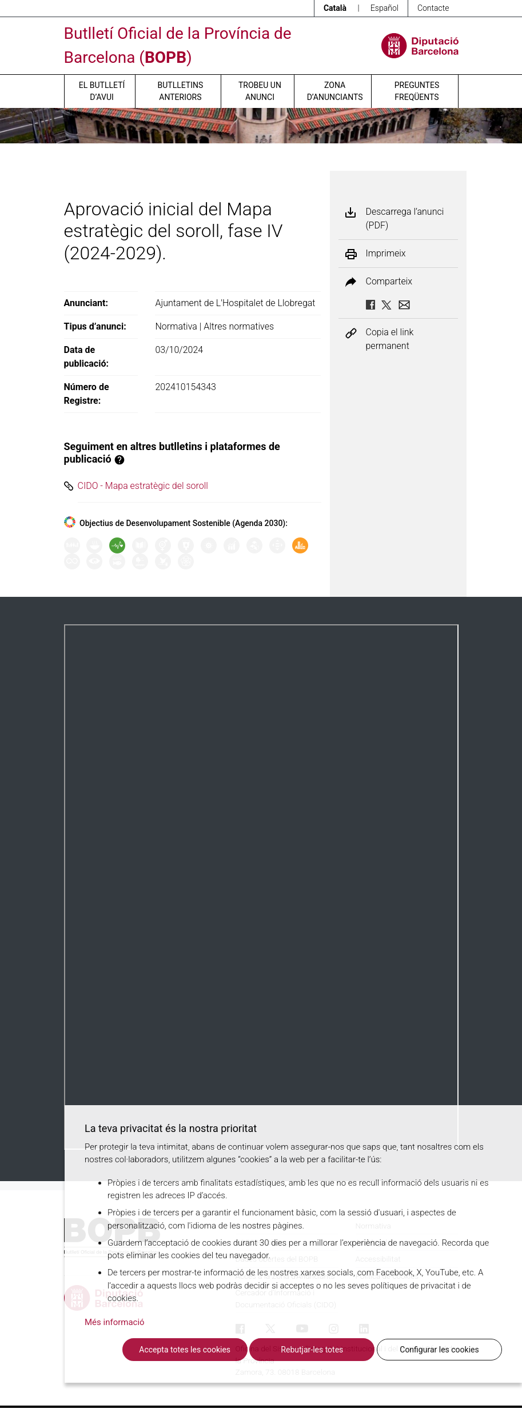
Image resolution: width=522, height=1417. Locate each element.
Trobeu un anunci (259, 91)
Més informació (115, 1322)
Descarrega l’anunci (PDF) (405, 218)
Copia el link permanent (390, 339)
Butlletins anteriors (181, 91)
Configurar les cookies (439, 1349)
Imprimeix (386, 253)
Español (384, 8)
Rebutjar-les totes (312, 1349)
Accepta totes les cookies (184, 1349)
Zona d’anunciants (335, 91)
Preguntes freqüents (417, 91)
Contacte (433, 8)
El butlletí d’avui (102, 91)
